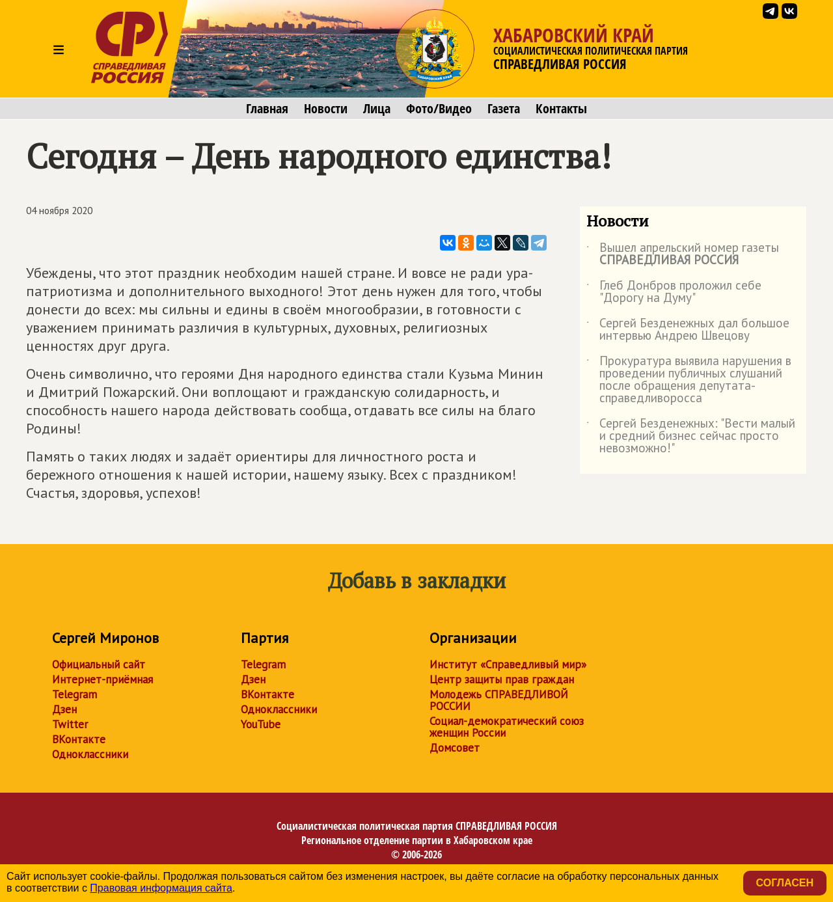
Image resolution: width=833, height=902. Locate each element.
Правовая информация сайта (161, 888)
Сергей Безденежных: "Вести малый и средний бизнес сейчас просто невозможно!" (690, 436)
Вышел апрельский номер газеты (682, 254)
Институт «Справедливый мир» (508, 664)
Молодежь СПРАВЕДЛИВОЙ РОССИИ (499, 700)
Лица (376, 109)
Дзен (64, 709)
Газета (503, 109)
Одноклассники (90, 754)
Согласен (784, 882)
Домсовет (455, 748)
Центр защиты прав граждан (502, 679)
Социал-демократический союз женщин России (507, 727)
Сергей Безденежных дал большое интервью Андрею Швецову (687, 330)
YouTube (260, 724)
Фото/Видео (439, 109)
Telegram (74, 694)
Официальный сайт (98, 664)
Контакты (561, 109)
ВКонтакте (78, 739)
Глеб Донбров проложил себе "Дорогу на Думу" (673, 292)
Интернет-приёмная (102, 679)
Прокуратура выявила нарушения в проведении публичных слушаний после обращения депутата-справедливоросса (688, 380)
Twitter (70, 724)
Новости (326, 109)
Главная (267, 109)
